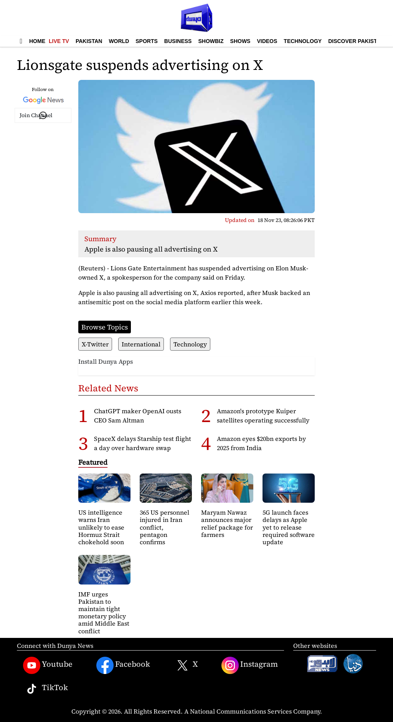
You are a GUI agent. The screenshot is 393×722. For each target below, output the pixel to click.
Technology (303, 41)
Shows (240, 41)
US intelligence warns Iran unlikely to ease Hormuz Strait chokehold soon (101, 527)
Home (37, 41)
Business (178, 41)
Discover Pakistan (356, 41)
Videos (267, 41)
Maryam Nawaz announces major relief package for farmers (227, 523)
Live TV (59, 41)
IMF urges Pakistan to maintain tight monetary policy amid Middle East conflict (103, 612)
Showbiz (210, 41)
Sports (146, 41)
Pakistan (89, 41)
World (119, 41)
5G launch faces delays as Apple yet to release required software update (289, 527)
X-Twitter (95, 344)
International (141, 344)
